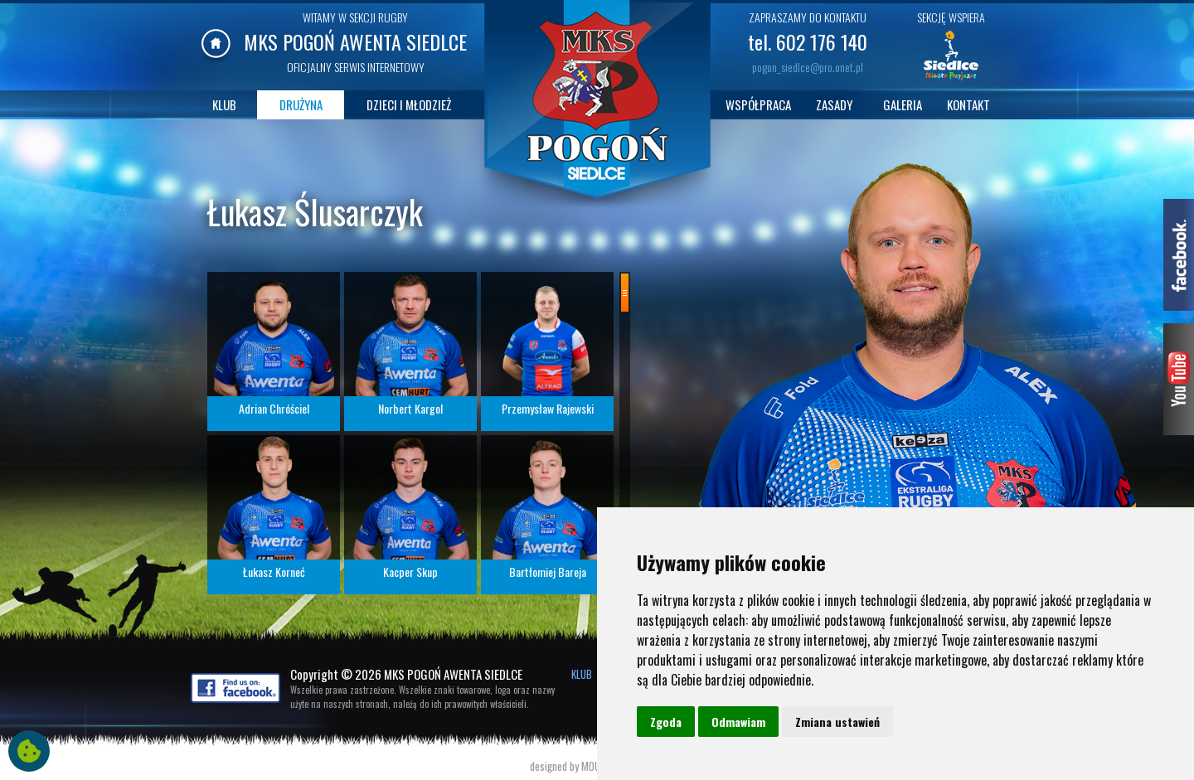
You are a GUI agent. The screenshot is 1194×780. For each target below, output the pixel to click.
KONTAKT (968, 104)
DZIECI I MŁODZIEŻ (408, 104)
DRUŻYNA (301, 104)
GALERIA (902, 104)
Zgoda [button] (666, 721)
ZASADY (834, 104)
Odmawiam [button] (738, 721)
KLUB (224, 104)
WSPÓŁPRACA (758, 104)
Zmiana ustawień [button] (837, 721)
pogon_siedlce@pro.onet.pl (807, 66)
